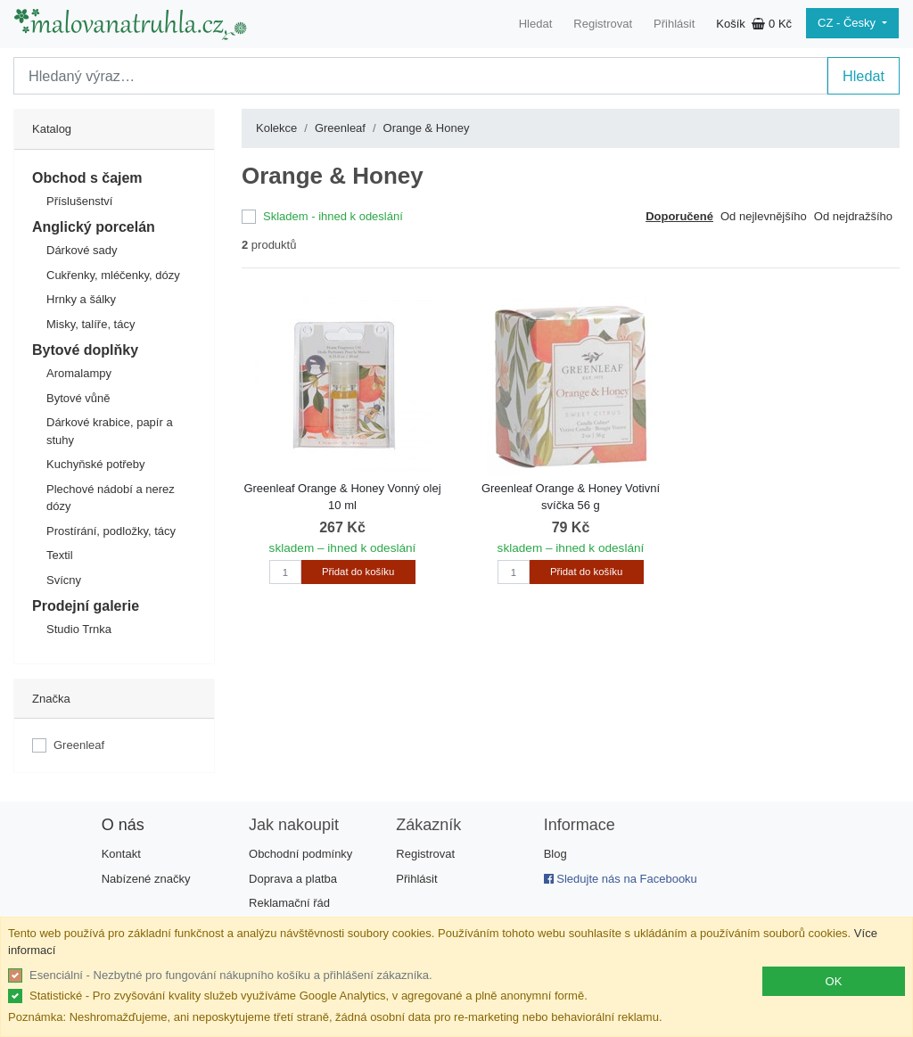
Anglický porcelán (93, 227)
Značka (51, 698)
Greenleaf (78, 745)
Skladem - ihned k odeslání (333, 216)
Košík (754, 23)
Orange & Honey (426, 128)
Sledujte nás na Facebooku (620, 878)
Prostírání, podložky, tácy (111, 531)
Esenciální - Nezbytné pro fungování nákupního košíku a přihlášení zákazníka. (230, 975)
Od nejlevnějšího (763, 216)
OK (834, 981)
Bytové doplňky (85, 350)
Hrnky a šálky (81, 299)
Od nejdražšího (853, 216)
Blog (555, 853)
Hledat (536, 23)
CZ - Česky (848, 22)
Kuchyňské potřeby (95, 464)
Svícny (63, 580)
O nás (123, 825)
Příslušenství (79, 201)
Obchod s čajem (87, 177)
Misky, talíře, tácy (90, 324)
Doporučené (679, 216)
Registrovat (602, 23)
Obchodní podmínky (300, 853)
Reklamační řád (289, 902)
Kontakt (121, 853)
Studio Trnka (78, 629)
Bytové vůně (78, 398)
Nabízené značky (146, 878)
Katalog (51, 129)
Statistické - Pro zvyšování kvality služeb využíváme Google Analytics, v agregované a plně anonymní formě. (308, 995)
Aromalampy (78, 373)
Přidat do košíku (358, 571)
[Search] (420, 76)
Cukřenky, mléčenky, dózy (113, 275)
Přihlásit (674, 23)
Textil (59, 555)
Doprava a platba (293, 878)
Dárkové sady (81, 250)
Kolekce (276, 128)
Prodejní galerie (85, 605)
